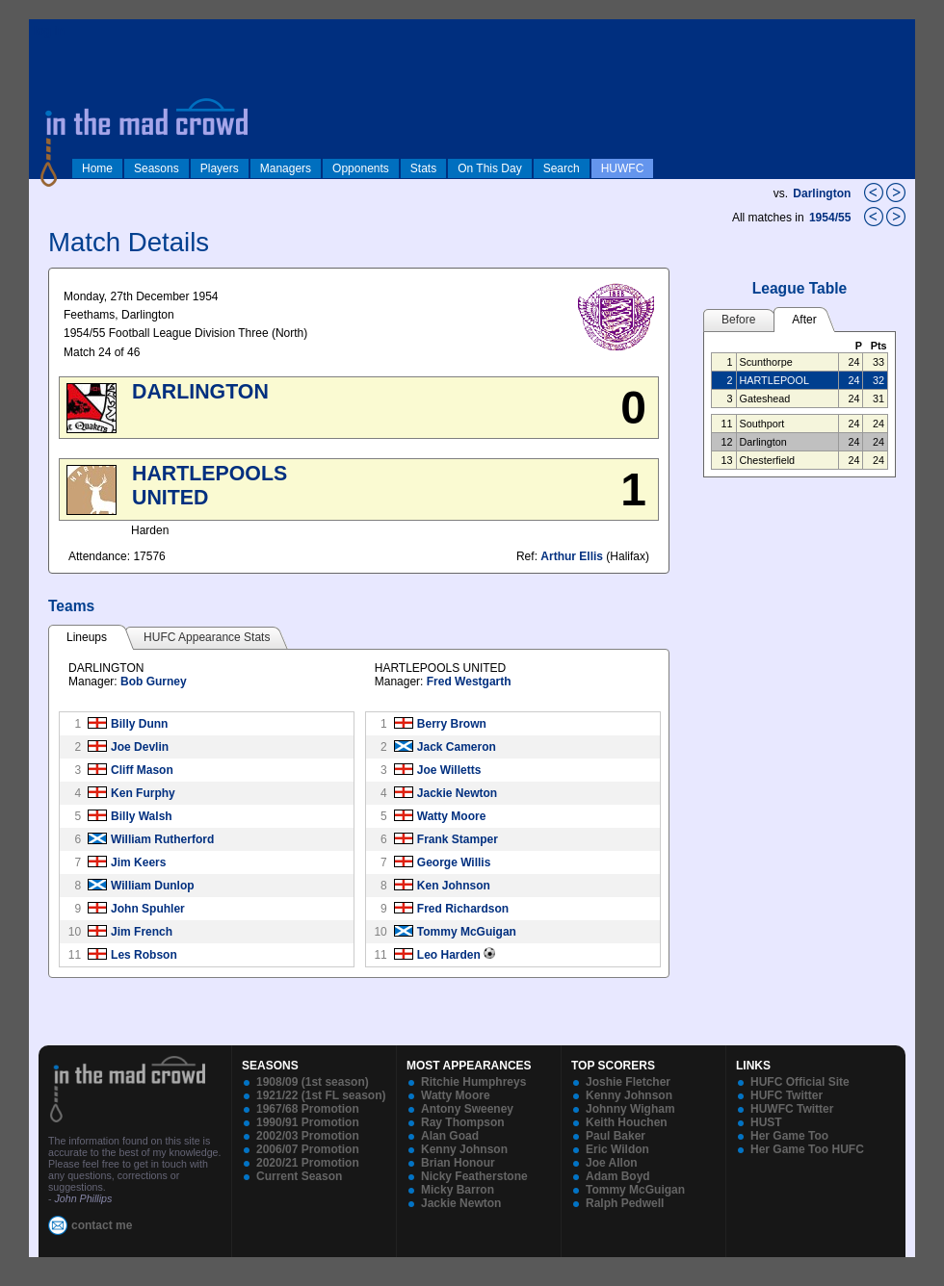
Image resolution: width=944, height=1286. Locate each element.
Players (219, 168)
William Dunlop (153, 885)
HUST (766, 1122)
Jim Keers (138, 862)
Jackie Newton (457, 793)
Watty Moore (451, 816)
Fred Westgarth (469, 681)
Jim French (141, 932)
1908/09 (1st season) (312, 1082)
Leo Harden (449, 955)
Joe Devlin (140, 747)
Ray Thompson (463, 1122)
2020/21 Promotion (307, 1163)
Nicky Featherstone (474, 1176)
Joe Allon (612, 1163)
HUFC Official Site (800, 1082)
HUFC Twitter (786, 1095)
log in (49, 31)
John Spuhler (148, 908)
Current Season (299, 1176)
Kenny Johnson (464, 1149)
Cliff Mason (142, 770)
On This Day (489, 168)
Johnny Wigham (630, 1109)
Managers (285, 168)
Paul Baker (615, 1136)
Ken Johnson (453, 885)
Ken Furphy (143, 793)
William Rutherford (162, 839)
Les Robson (144, 955)
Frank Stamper (457, 839)
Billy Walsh (141, 816)
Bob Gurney (153, 681)
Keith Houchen (627, 1122)
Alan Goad (450, 1136)
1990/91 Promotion (307, 1122)
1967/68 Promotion (307, 1109)
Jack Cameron (456, 747)
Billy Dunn (139, 724)
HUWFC (622, 168)
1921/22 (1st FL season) (321, 1095)
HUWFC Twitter (791, 1109)
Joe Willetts (449, 770)
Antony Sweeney (467, 1109)
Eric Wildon (617, 1149)
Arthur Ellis (571, 556)
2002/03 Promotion (307, 1136)
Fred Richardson (463, 908)
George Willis (454, 862)
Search (561, 168)
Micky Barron (457, 1189)
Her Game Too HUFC (807, 1149)
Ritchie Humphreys (473, 1082)
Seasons (156, 168)
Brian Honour (458, 1163)
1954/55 (831, 217)
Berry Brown (451, 724)
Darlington (822, 193)
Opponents (360, 168)
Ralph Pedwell (625, 1203)
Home (97, 168)
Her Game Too (789, 1136)
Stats (423, 168)
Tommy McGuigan (466, 932)
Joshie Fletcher (628, 1082)
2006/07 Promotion (307, 1149)
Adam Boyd (618, 1176)
